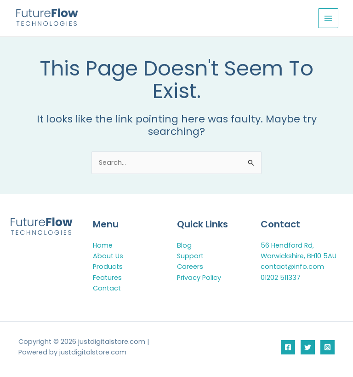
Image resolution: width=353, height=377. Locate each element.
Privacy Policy (199, 277)
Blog (184, 245)
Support (190, 256)
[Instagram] (327, 347)
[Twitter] (308, 347)
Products (108, 266)
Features (107, 277)
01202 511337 (281, 277)
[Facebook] (288, 347)
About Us (108, 256)
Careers (190, 266)
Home (103, 245)
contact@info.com (292, 266)
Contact (107, 288)
